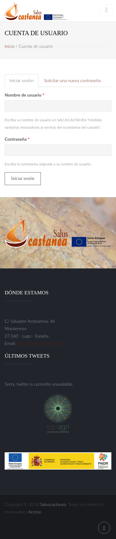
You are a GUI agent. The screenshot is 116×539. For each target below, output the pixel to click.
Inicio (10, 46)
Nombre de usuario (24, 94)
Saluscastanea (53, 504)
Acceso (34, 511)
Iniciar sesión (24, 82)
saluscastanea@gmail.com (40, 343)
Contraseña (17, 139)
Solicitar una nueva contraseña (72, 80)
